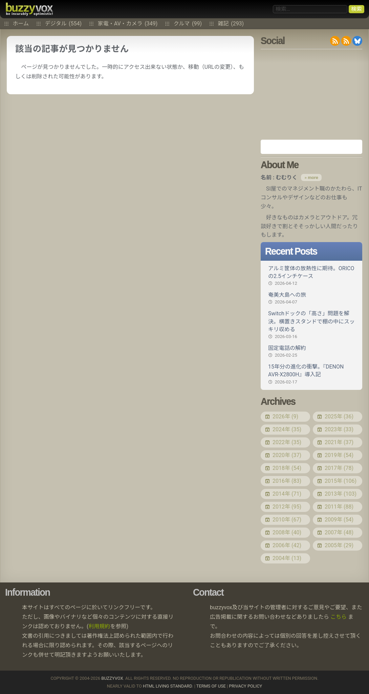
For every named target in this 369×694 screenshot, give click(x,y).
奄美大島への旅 (311, 298)
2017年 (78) (339, 468)
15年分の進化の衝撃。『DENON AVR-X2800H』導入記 (311, 374)
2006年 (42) (287, 545)
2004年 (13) (287, 558)
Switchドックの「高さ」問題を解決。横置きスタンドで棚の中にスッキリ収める (311, 325)
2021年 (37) (339, 442)
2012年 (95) (287, 506)
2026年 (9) (285, 416)
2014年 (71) (287, 494)
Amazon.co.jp (311, 147)
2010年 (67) (287, 519)
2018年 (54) (287, 468)
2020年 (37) (287, 455)
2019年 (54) (339, 455)
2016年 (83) (287, 481)
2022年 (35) (287, 442)
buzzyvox (29, 9)
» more (311, 177)
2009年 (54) (339, 519)
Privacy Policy (245, 686)
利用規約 (99, 626)
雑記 (231, 24)
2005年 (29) (339, 545)
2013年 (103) (340, 494)
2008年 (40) (287, 532)
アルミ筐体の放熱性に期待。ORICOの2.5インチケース (311, 275)
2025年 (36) (339, 416)
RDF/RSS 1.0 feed (346, 41)
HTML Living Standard (167, 686)
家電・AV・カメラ (128, 24)
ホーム (21, 24)
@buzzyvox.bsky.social (357, 41)
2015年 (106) (340, 481)
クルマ (188, 24)
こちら (338, 617)
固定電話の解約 (311, 351)
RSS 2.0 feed (335, 41)
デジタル (63, 24)
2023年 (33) (339, 429)
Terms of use (211, 686)
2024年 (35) (287, 429)
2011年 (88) (339, 506)
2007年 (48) (339, 532)
